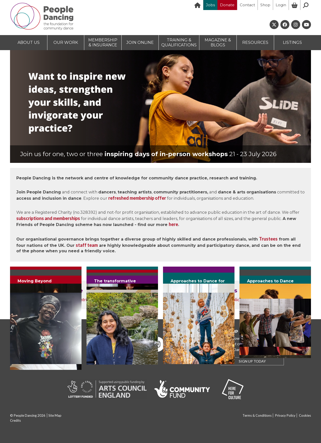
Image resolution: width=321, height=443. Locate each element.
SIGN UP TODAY (252, 361)
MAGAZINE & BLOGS (218, 42)
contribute (86, 299)
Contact (247, 5)
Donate (227, 5)
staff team (87, 245)
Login (281, 5)
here (173, 224)
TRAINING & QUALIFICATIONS (179, 42)
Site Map (54, 415)
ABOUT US (29, 42)
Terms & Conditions (257, 415)
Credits (15, 420)
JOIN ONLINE (140, 42)
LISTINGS (292, 42)
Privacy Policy (285, 415)
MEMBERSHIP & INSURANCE (102, 42)
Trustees (268, 239)
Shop (265, 5)
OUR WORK (65, 42)
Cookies (305, 415)
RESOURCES (255, 42)
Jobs (210, 5)
